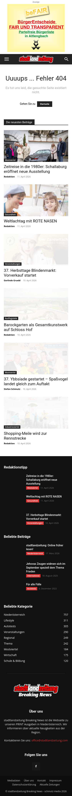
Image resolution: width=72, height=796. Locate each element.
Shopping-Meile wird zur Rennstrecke (25, 436)
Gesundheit (10, 214)
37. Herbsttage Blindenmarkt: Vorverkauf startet (30, 273)
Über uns (29, 780)
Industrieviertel (12, 427)
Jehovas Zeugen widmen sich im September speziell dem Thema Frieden (45, 567)
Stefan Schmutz (12, 389)
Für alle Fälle (33, 584)
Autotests (31, 588)
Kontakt (41, 780)
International (33, 575)
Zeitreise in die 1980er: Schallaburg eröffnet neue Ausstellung (35, 169)
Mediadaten (13, 780)
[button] (6, 59)
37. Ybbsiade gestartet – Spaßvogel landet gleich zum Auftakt (36, 381)
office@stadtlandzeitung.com (49, 740)
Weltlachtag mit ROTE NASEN (30, 221)
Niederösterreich (35, 553)
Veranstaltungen (12, 264)
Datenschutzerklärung (24, 784)
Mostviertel (10, 160)
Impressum (55, 780)
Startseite (44, 104)
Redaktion (9, 176)
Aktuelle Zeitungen (50, 784)
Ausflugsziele (11, 318)
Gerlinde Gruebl (12, 280)
